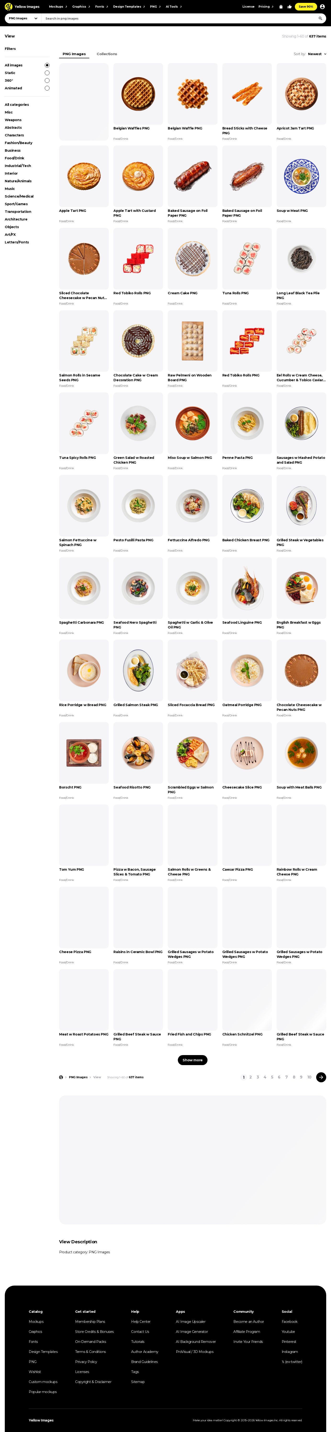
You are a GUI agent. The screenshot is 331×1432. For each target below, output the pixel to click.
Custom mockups (43, 1382)
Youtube (288, 1332)
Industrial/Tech (18, 166)
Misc (8, 112)
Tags (135, 1372)
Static (27, 72)
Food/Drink (14, 158)
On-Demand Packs (90, 1342)
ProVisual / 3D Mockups (194, 1352)
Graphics (35, 1332)
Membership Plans (90, 1321)
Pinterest (289, 1342)
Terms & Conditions (90, 1352)
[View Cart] (281, 7)
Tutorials (137, 1342)
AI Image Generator (192, 1332)
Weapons (13, 120)
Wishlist (35, 1372)
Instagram (290, 1352)
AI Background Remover (196, 1342)
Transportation (18, 211)
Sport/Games (16, 204)
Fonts (33, 1342)
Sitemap (138, 1382)
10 (309, 1077)
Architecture (16, 219)
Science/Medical (19, 196)
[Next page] (321, 1077)
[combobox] (184, 18)
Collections (107, 54)
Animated (27, 88)
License (248, 6)
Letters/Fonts (17, 242)
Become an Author (248, 1321)
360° (27, 80)
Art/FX (10, 234)
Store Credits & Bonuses (94, 1332)
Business (13, 150)
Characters (14, 135)
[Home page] (61, 1077)
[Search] (320, 18)
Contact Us (140, 1332)
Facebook (289, 1321)
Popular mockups (43, 1392)
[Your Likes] (289, 7)
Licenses (82, 1372)
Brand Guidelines (144, 1362)
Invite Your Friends (248, 1342)
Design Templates (43, 1352)
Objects (12, 227)
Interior (11, 173)
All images (27, 65)
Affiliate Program (246, 1332)
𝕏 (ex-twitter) (292, 1362)
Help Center (141, 1321)
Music (10, 189)
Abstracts (13, 127)
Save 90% (306, 6)
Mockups (36, 1321)
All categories (17, 104)
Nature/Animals (18, 181)
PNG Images (74, 54)
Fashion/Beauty (18, 143)
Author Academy (144, 1352)
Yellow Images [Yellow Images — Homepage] (41, 1420)
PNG (33, 1362)
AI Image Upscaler (190, 1321)
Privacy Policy (86, 1362)
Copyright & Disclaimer (93, 1382)
